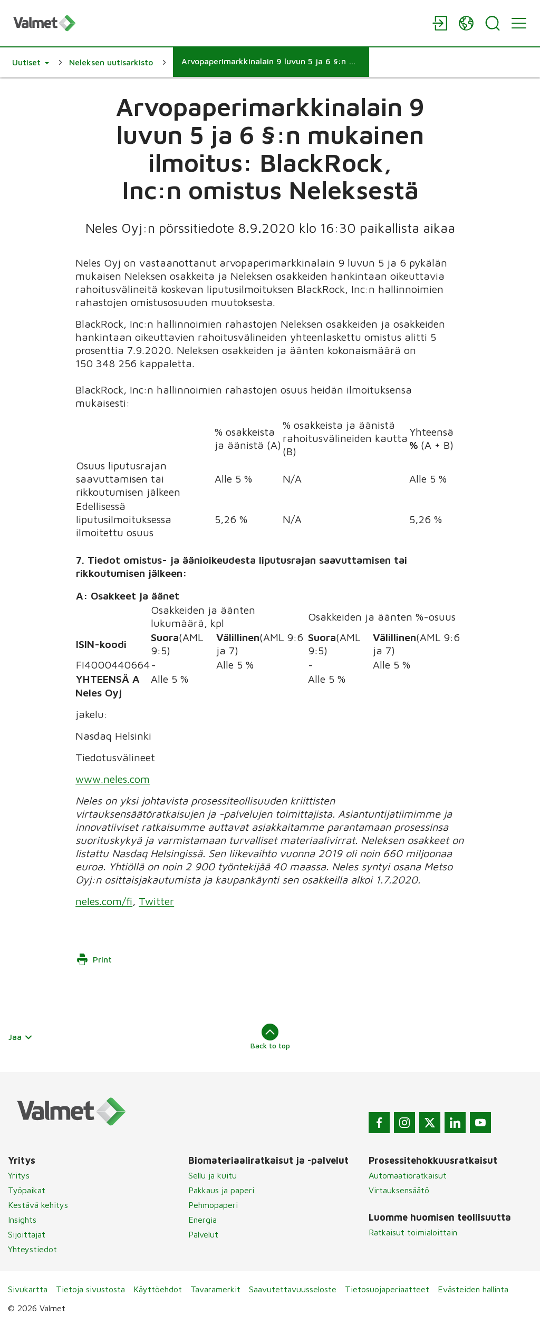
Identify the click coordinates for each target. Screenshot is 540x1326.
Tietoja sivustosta (90, 1289)
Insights (22, 1219)
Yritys (19, 1175)
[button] (30, 62)
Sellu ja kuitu (212, 1175)
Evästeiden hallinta (473, 1289)
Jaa (20, 1037)
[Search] (492, 23)
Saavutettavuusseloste (292, 1289)
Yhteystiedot (32, 1249)
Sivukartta (27, 1289)
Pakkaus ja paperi (221, 1190)
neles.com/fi (103, 901)
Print (94, 959)
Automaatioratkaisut (408, 1175)
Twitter (156, 901)
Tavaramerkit (215, 1289)
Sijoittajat (26, 1234)
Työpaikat (26, 1190)
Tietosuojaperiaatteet (387, 1289)
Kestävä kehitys (38, 1205)
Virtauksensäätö (399, 1190)
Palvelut (203, 1234)
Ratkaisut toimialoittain (413, 1232)
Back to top (270, 1037)
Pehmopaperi (213, 1205)
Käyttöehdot (157, 1289)
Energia (202, 1219)
